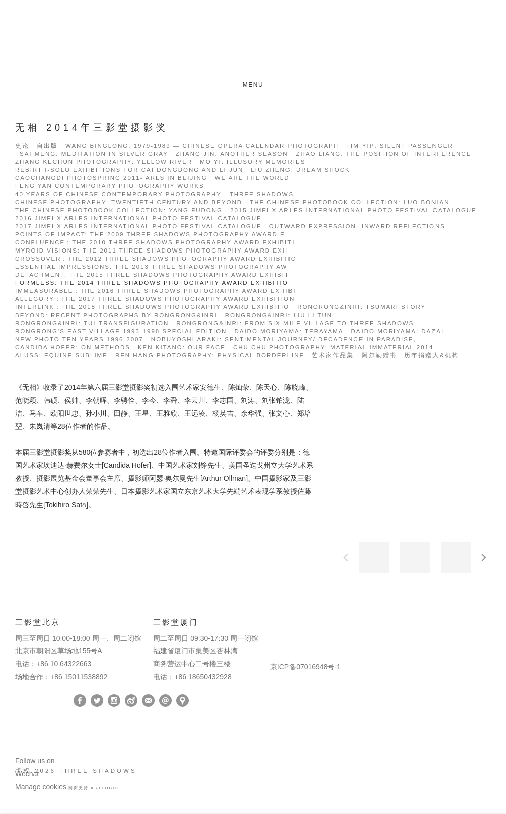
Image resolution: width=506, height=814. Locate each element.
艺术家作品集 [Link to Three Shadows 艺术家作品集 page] (333, 355)
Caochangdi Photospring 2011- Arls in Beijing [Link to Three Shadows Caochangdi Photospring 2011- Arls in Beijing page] (111, 178)
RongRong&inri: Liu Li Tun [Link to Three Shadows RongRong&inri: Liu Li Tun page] (278, 315)
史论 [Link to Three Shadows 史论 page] (22, 146)
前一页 (346, 557)
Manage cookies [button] (40, 787)
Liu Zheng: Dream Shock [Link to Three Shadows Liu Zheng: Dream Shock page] (300, 170)
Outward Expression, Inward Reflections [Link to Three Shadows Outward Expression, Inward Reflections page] (357, 226)
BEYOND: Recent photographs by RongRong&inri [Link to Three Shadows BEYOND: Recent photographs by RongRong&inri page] (116, 315)
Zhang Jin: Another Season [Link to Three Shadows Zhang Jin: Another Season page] (232, 154)
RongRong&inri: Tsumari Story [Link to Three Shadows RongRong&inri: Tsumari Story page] (361, 307)
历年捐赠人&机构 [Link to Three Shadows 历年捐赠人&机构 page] (431, 355)
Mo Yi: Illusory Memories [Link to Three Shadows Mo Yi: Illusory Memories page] (252, 162)
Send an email (165, 700)
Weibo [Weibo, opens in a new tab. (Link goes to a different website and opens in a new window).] (131, 700)
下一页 (484, 557)
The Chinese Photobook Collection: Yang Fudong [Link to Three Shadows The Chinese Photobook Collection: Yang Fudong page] (119, 210)
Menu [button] (253, 84)
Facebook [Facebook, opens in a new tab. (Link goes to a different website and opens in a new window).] (80, 700)
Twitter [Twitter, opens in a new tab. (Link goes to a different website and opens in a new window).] (97, 700)
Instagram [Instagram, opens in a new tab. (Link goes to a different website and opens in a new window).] (114, 700)
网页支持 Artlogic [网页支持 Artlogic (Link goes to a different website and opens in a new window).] (93, 788)
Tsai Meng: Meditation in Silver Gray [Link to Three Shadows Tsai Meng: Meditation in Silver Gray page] (91, 154)
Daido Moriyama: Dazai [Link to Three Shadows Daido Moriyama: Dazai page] (397, 331)
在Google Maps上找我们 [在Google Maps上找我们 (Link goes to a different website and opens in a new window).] (182, 700)
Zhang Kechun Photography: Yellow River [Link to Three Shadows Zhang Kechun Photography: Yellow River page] (103, 162)
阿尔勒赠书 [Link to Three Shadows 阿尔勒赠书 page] (379, 355)
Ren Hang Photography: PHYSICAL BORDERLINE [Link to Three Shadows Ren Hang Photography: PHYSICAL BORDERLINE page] (209, 355)
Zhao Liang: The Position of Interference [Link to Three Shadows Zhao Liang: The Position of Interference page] (384, 154)
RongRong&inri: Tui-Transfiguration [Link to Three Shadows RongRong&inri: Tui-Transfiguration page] (92, 323)
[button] (374, 557)
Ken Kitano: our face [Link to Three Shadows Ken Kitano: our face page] (182, 347)
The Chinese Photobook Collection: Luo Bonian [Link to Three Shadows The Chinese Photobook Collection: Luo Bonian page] (349, 202)
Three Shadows (253, 42)
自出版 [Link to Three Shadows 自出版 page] (47, 146)
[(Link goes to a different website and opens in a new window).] (272, 625)
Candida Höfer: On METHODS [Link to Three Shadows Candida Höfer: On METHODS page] (72, 347)
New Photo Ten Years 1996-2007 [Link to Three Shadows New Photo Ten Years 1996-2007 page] (79, 339)
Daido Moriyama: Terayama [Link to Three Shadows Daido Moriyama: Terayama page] (288, 331)
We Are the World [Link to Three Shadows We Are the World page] (252, 178)
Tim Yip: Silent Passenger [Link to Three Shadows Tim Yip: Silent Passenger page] (399, 146)
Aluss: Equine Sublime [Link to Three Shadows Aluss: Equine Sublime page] (61, 355)
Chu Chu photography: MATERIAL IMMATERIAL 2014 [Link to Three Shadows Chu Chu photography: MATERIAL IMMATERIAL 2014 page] (333, 347)
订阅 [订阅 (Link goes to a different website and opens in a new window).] (148, 700)
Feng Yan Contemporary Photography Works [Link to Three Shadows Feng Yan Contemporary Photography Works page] (109, 186)
